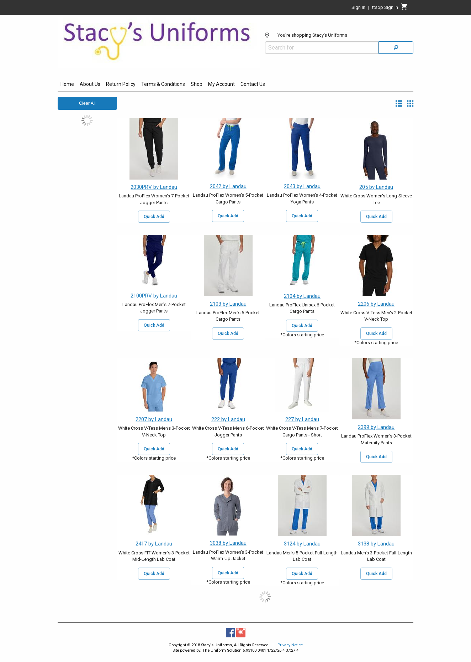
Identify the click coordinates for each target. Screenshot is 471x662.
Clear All (87, 103)
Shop (196, 84)
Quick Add (154, 216)
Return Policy (121, 84)
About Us (90, 84)
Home (67, 84)
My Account (221, 84)
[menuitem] (67, 85)
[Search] (396, 47)
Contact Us (252, 84)
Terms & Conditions (163, 84)
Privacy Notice (290, 645)
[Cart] (404, 8)
